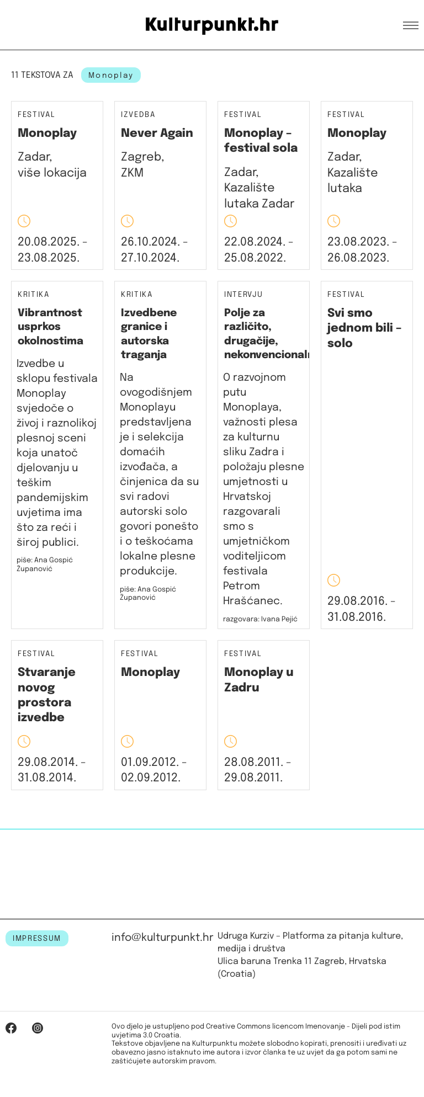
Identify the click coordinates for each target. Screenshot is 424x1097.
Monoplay (47, 133)
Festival (36, 115)
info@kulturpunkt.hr (163, 938)
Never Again (157, 133)
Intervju (243, 295)
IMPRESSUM (37, 938)
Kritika (34, 295)
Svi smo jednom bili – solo (364, 328)
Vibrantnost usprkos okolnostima (50, 327)
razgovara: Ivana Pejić (260, 619)
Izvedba (138, 115)
